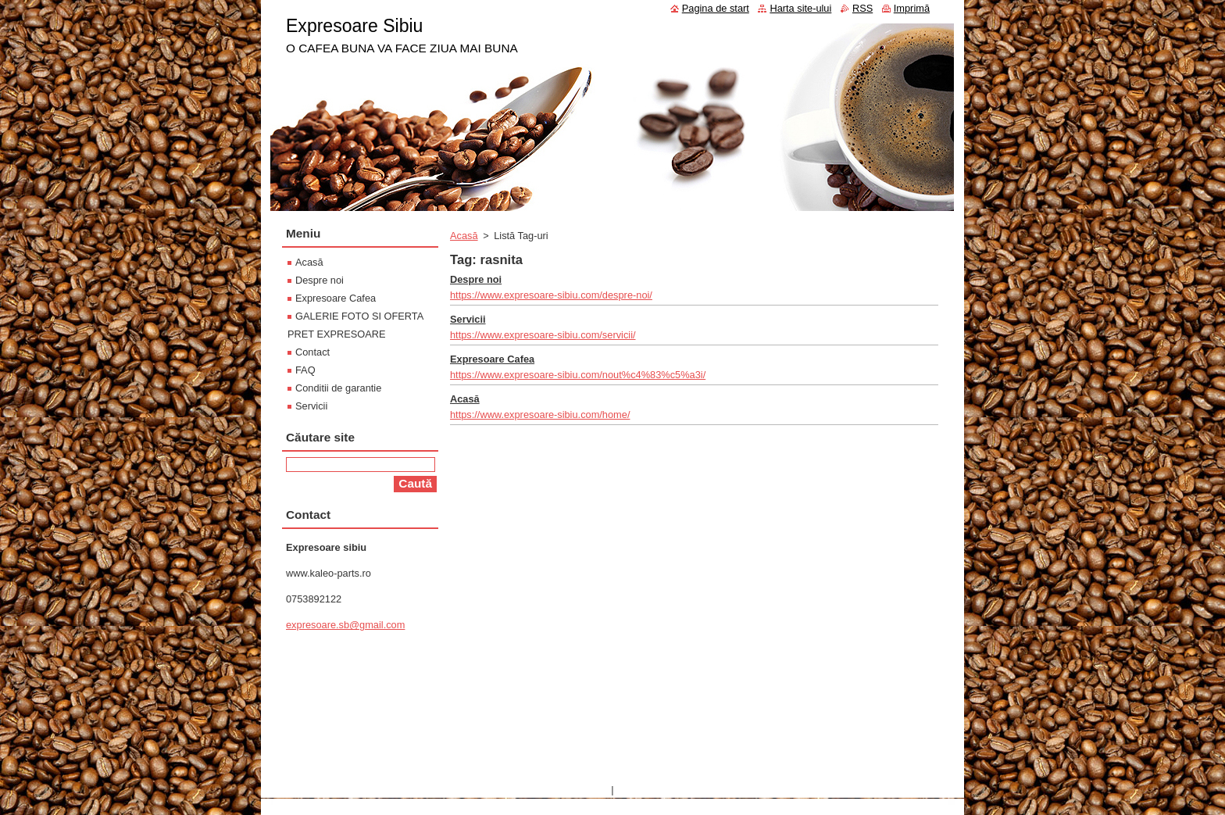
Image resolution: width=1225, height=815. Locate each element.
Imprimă (912, 8)
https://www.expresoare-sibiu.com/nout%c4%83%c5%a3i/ (577, 375)
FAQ (305, 370)
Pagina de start (715, 8)
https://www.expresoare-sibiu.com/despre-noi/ (551, 295)
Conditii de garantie (338, 388)
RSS (862, 8)
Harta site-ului (800, 8)
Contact (312, 352)
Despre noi (476, 279)
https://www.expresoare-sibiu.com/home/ (540, 414)
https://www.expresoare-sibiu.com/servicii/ (543, 335)
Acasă (464, 235)
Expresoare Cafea (492, 359)
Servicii (468, 319)
